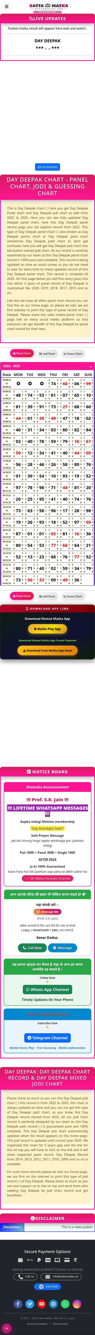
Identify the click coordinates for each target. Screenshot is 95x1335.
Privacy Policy (60, 1323)
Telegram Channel (48, 1037)
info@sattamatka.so (61, 1277)
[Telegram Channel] (53, 1304)
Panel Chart (22, 353)
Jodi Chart (47, 353)
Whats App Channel (47, 989)
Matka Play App (47, 629)
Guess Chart (73, 353)
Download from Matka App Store (47, 650)
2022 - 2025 (11, 366)
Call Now (32, 948)
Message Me (47, 912)
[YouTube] (41, 1304)
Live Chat (48, 1286)
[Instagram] (77, 1304)
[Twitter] (29, 1304)
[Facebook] (18, 1304)
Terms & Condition (37, 1323)
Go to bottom (47, 167)
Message (62, 948)
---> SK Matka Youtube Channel (47, 878)
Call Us (26, 1277)
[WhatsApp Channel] (65, 1304)
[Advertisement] (47, 112)
